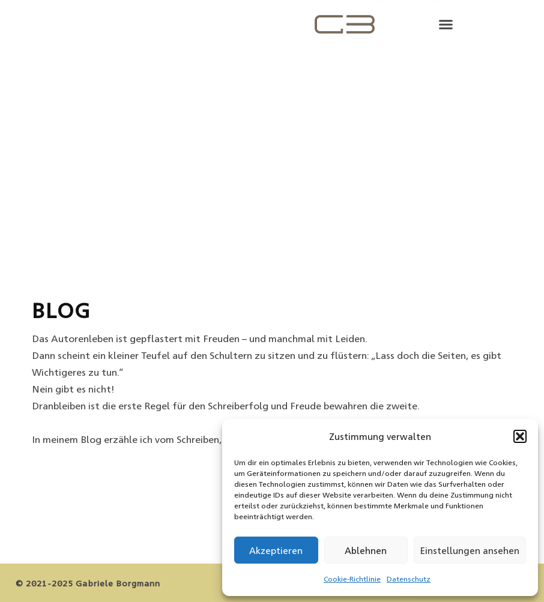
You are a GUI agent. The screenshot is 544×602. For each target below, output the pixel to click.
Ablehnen (366, 550)
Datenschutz (409, 578)
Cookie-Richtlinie (352, 578)
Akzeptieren (276, 550)
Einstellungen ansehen (469, 550)
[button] (520, 436)
